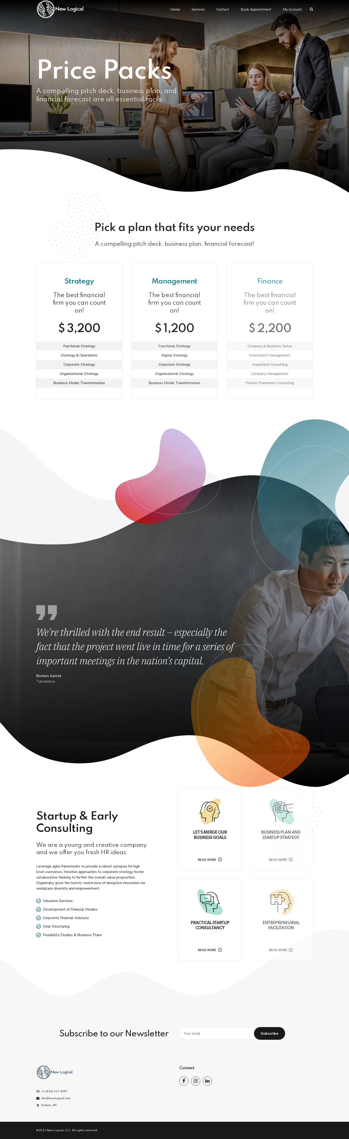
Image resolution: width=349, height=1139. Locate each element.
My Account (292, 9)
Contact (222, 9)
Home (175, 9)
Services (198, 9)
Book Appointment (256, 9)
